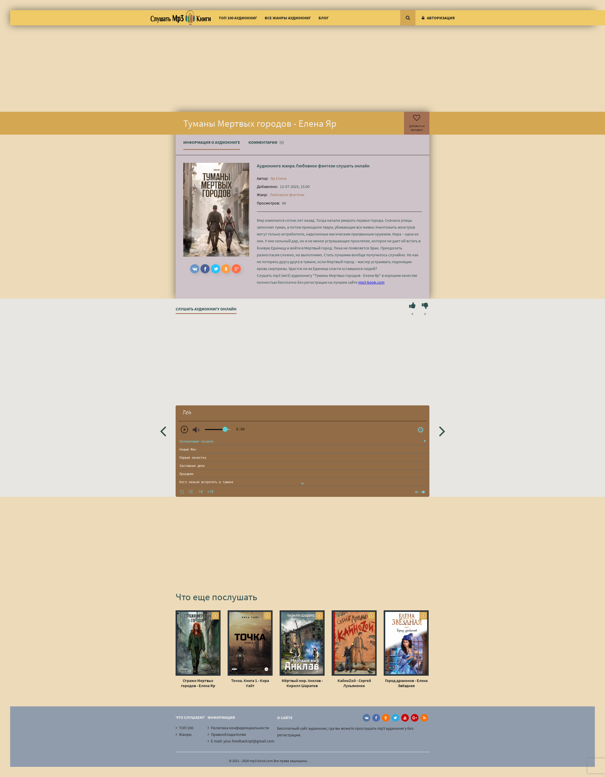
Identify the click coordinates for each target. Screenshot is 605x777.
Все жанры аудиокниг (288, 17)
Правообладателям (228, 734)
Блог (323, 17)
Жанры (185, 734)
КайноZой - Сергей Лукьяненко (354, 683)
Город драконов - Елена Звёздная (406, 683)
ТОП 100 (186, 727)
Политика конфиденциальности (240, 727)
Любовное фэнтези (315, 166)
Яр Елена (279, 178)
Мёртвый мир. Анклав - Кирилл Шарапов (302, 683)
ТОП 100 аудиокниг (238, 17)
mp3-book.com (371, 282)
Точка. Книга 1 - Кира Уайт (250, 683)
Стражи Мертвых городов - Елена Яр (198, 683)
